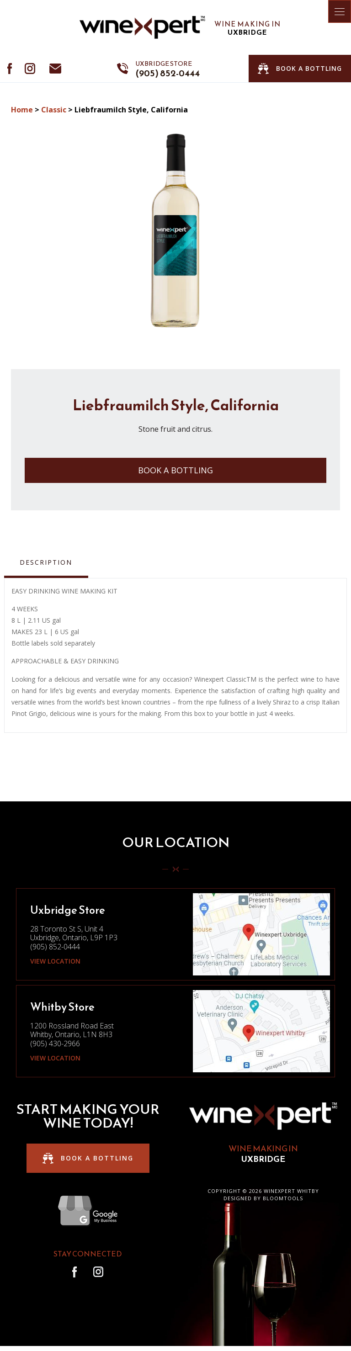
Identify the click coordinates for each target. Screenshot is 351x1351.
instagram (30, 68)
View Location (55, 961)
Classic (53, 110)
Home (23, 110)
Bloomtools (283, 1198)
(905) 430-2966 (55, 1043)
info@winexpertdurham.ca (55, 68)
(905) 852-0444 (167, 68)
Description (46, 563)
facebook (10, 68)
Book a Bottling (175, 470)
